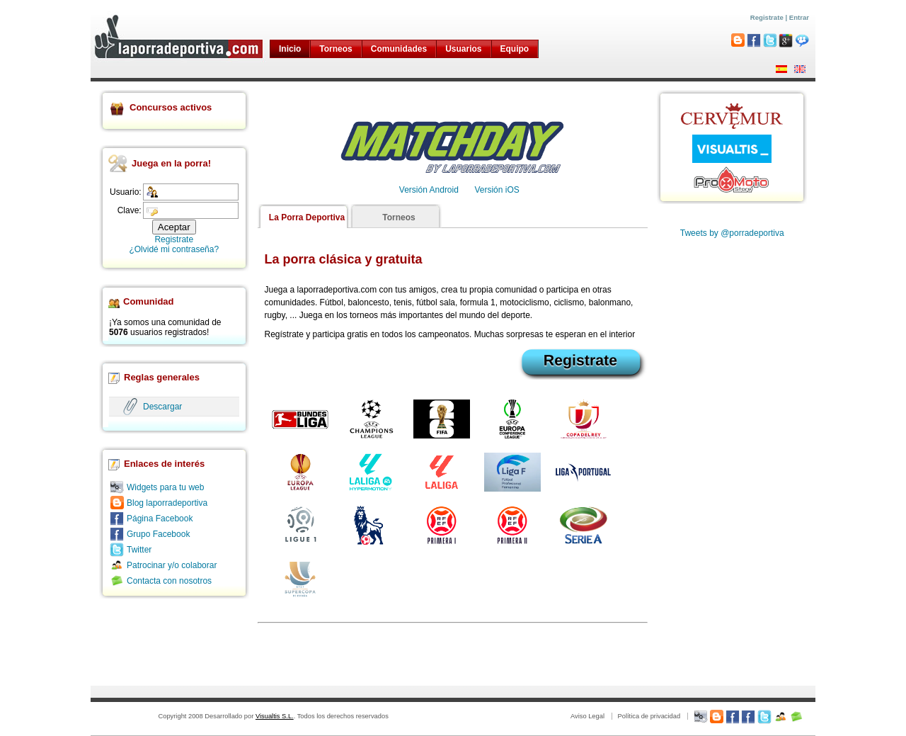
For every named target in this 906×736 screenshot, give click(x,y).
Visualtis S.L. (275, 716)
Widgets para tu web (165, 487)
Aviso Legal (587, 716)
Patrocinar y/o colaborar (172, 565)
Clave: (129, 210)
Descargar (162, 407)
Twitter (139, 550)
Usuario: (126, 192)
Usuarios (463, 49)
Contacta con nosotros (169, 581)
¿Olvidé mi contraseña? (174, 249)
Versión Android (429, 190)
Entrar (799, 17)
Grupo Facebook (158, 534)
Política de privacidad (648, 716)
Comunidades (399, 49)
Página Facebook (160, 518)
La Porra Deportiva (307, 217)
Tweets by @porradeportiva (732, 233)
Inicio (290, 49)
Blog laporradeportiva (167, 503)
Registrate (767, 17)
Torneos (335, 49)
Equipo (514, 49)
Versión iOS (496, 190)
